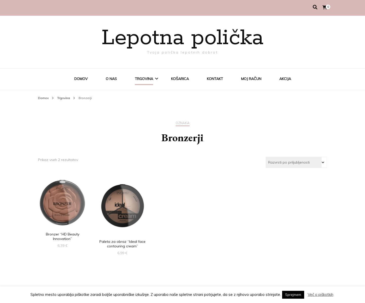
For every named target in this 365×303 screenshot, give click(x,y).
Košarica (180, 78)
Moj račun (251, 78)
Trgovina (144, 78)
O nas (111, 78)
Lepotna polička (182, 38)
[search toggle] (315, 7)
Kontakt (215, 78)
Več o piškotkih (320, 294)
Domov (81, 78)
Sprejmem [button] (293, 295)
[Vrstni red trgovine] (296, 162)
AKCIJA (285, 78)
